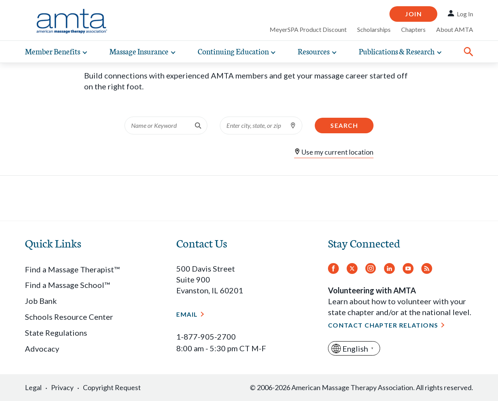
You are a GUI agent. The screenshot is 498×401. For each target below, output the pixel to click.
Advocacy (42, 348)
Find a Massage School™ (67, 284)
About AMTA (454, 29)
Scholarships (374, 29)
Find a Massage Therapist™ (72, 269)
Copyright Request (112, 387)
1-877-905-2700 (206, 336)
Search (344, 125)
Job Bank (41, 300)
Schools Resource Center (69, 316)
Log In (465, 13)
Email (187, 314)
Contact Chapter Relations (383, 325)
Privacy (62, 387)
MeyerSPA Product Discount (308, 29)
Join (413, 13)
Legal (33, 387)
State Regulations (56, 332)
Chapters (413, 29)
